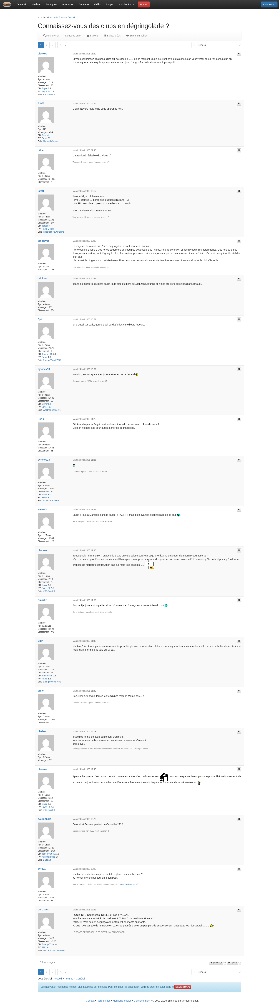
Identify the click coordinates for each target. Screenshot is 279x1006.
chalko (42, 731)
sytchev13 (44, 369)
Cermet (45, 135)
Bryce (44, 88)
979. (44, 947)
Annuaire (84, 4)
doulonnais (44, 819)
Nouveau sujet (73, 35)
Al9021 (42, 103)
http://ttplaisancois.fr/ (129, 884)
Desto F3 (46, 138)
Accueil (53, 17)
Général (71, 17)
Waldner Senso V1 (52, 410)
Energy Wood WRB (52, 360)
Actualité (21, 4)
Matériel (36, 4)
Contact (90, 1000)
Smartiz (42, 509)
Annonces (67, 4)
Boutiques (51, 4)
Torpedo (46, 226)
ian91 (41, 191)
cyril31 (42, 868)
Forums (62, 17)
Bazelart (47, 860)
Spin (40, 319)
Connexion (269, 4)
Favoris (92, 35)
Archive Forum (127, 4)
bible (41, 150)
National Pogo (48, 857)
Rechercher (51, 35)
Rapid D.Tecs (48, 229)
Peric (41, 418)
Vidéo (97, 4)
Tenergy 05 (47, 354)
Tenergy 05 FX (49, 854)
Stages (110, 4)
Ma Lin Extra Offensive (53, 950)
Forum (143, 4)
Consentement (142, 1000)
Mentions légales (122, 1000)
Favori (232, 963)
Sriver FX (46, 404)
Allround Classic (50, 141)
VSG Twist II (49, 94)
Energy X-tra (48, 944)
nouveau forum (182, 987)
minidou (42, 278)
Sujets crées (112, 35)
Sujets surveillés (137, 35)
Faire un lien (103, 1000)
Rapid (44, 357)
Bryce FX (46, 91)
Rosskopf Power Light (53, 232)
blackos (42, 53)
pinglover (43, 240)
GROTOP (43, 909)
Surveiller (216, 963)
